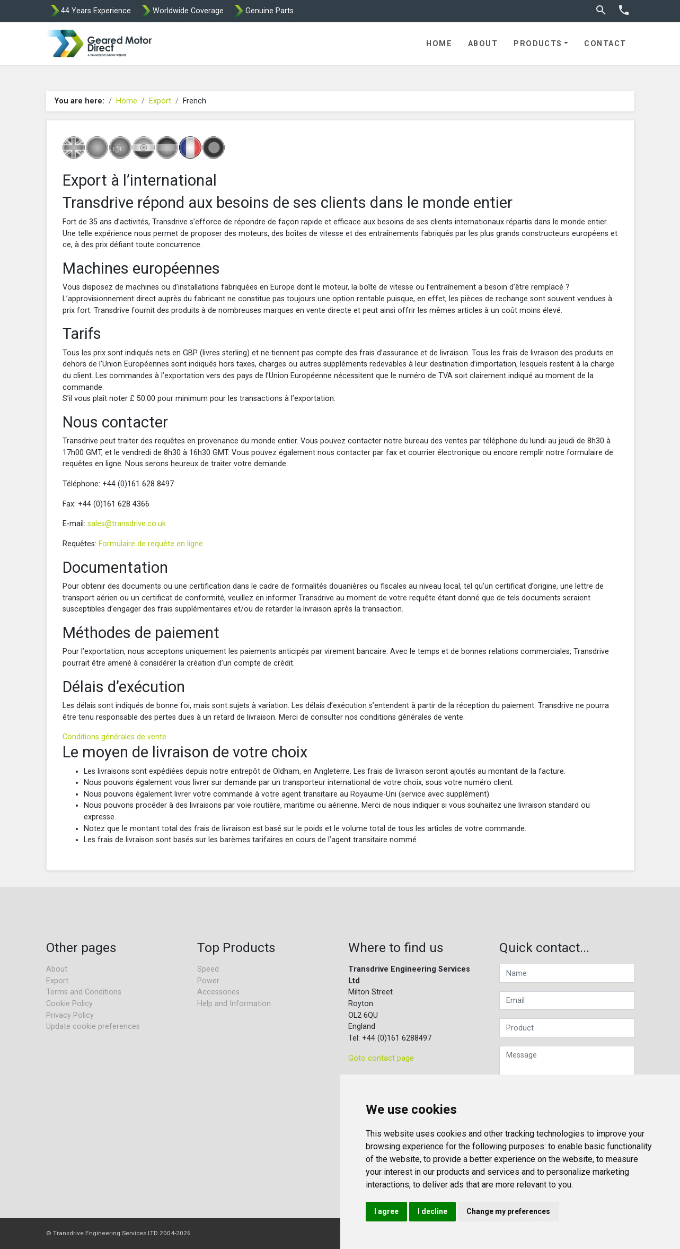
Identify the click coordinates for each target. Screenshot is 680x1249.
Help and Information (234, 1003)
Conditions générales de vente (114, 736)
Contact (605, 43)
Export (160, 101)
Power (208, 980)
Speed (208, 969)
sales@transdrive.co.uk (126, 523)
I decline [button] (432, 1211)
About (483, 43)
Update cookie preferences (93, 1026)
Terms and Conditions (83, 992)
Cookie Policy (69, 1003)
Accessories (218, 992)
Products (538, 43)
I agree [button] (386, 1211)
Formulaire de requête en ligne (151, 543)
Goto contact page (381, 1058)
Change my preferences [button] (508, 1211)
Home (439, 43)
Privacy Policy (70, 1015)
